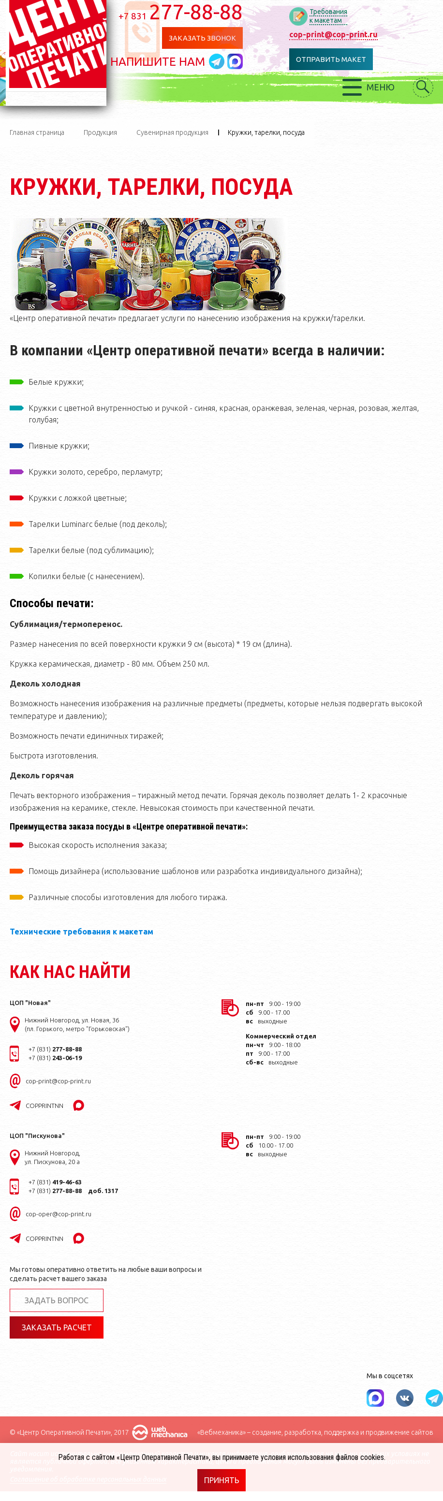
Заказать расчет (57, 1327)
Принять (221, 1480)
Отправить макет (334, 59)
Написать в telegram (221, 61)
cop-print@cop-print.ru (336, 34)
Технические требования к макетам (81, 931)
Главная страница (37, 132)
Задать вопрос (57, 1300)
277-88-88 (184, 11)
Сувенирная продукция (172, 132)
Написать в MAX (238, 61)
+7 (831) (55, 1049)
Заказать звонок (205, 38)
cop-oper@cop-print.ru (58, 1213)
